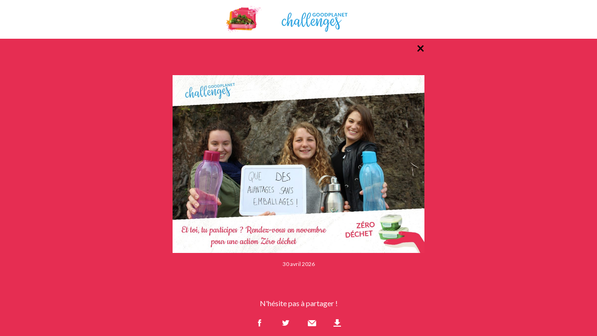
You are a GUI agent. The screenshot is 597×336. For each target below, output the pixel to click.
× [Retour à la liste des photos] (420, 48)
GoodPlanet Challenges (298, 19)
